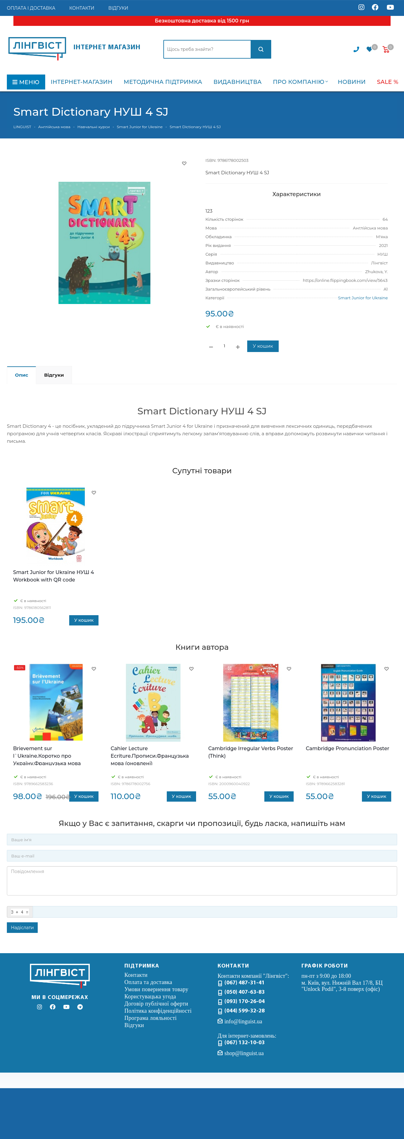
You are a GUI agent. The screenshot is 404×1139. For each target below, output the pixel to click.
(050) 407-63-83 (244, 992)
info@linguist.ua (243, 1021)
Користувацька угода (150, 996)
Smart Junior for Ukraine (363, 297)
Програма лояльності (150, 1018)
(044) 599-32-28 (244, 1011)
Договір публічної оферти (156, 1004)
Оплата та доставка (148, 982)
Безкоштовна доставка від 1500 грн (202, 21)
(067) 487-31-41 (244, 983)
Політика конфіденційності (158, 1011)
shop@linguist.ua (244, 1053)
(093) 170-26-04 (244, 1002)
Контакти (135, 975)
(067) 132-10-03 (244, 1043)
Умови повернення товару (156, 989)
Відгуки (134, 1025)
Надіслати (22, 927)
